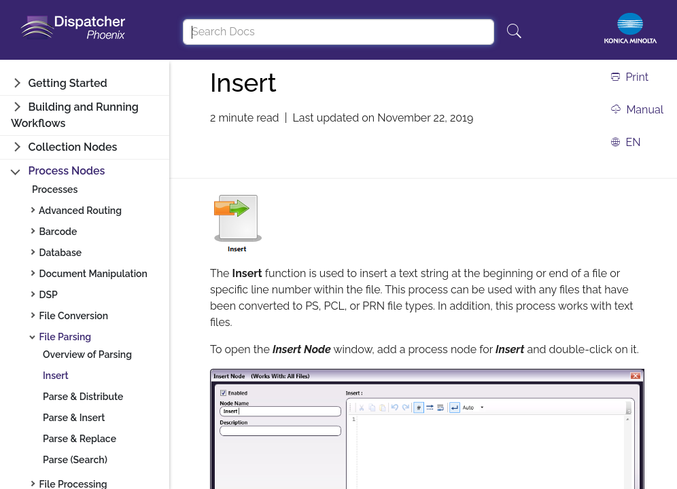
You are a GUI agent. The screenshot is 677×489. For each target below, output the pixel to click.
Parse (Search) (75, 459)
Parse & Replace (79, 438)
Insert (56, 375)
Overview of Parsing (87, 354)
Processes (54, 189)
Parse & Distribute (83, 396)
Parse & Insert (74, 417)
